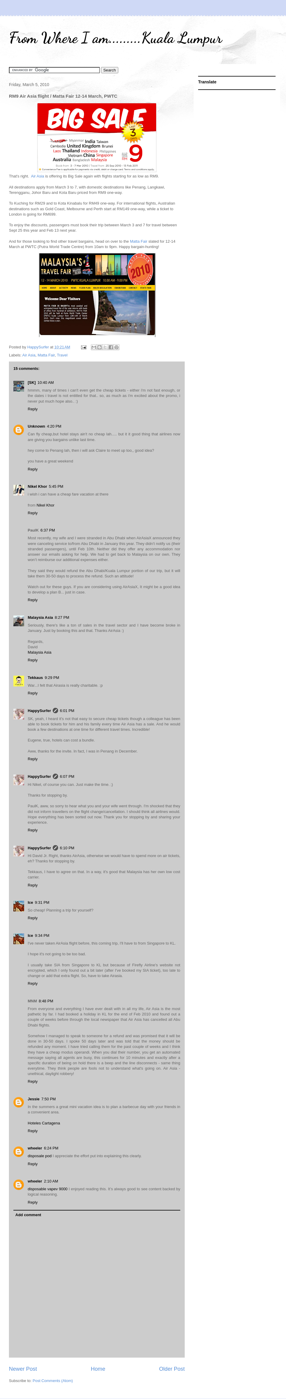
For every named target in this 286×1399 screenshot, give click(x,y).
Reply (33, 409)
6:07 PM (67, 776)
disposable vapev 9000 (48, 1189)
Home (98, 1369)
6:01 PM (67, 710)
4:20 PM (54, 426)
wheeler (35, 1148)
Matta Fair (138, 241)
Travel (62, 355)
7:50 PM (48, 1099)
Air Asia (37, 176)
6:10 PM (67, 848)
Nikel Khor (37, 486)
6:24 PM (51, 1148)
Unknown (36, 426)
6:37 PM (48, 530)
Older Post (172, 1369)
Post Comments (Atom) (53, 1380)
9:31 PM (42, 902)
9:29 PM (52, 677)
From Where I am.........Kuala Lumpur (115, 38)
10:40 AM (46, 382)
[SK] (32, 382)
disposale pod (40, 1156)
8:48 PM (46, 1001)
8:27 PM (62, 617)
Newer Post (23, 1369)
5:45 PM (56, 486)
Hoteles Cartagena (44, 1123)
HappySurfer (39, 710)
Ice (30, 902)
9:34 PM (42, 935)
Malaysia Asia (40, 617)
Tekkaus (35, 677)
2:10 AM (51, 1181)
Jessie (34, 1099)
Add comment (28, 1215)
